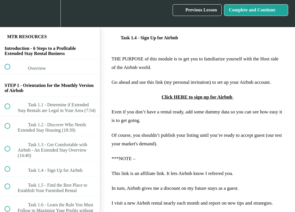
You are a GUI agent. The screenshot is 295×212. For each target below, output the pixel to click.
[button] (10, 13)
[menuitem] (49, 13)
